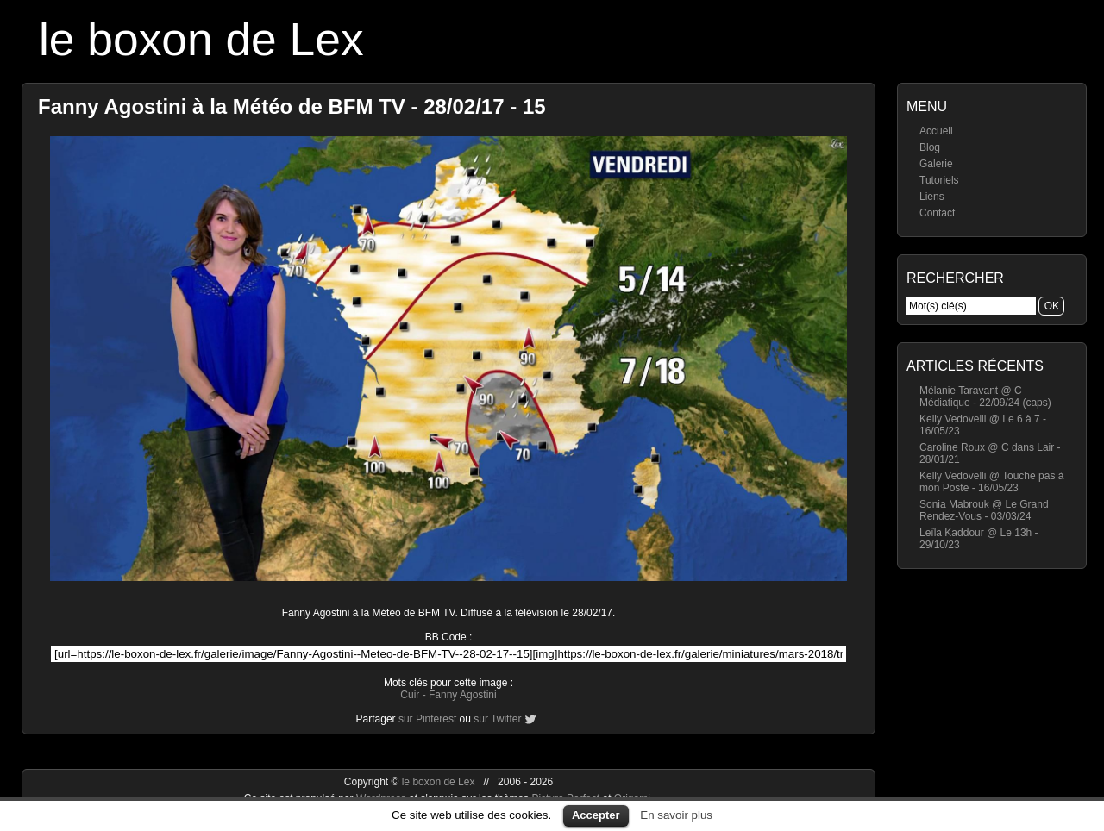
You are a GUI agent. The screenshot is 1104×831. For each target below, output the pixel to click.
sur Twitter (497, 719)
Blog (929, 147)
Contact (937, 213)
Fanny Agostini (463, 695)
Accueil (936, 131)
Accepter (596, 815)
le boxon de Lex (201, 39)
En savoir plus (676, 815)
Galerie (936, 164)
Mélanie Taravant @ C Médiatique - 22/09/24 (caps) (985, 396)
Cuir (409, 695)
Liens (931, 197)
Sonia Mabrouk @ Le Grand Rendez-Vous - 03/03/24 (984, 510)
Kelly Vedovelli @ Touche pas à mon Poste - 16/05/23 (991, 482)
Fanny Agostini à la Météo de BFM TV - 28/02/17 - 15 (292, 106)
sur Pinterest (427, 719)
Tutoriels (939, 180)
